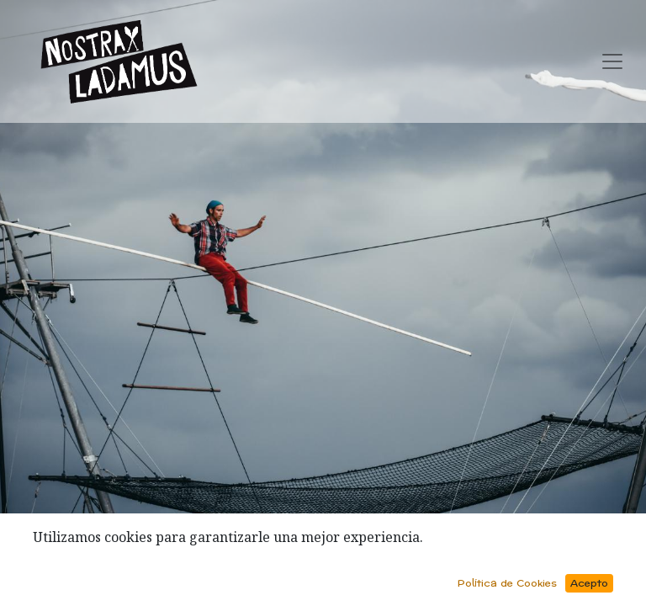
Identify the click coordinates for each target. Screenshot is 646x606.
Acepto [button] (589, 583)
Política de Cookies (507, 583)
